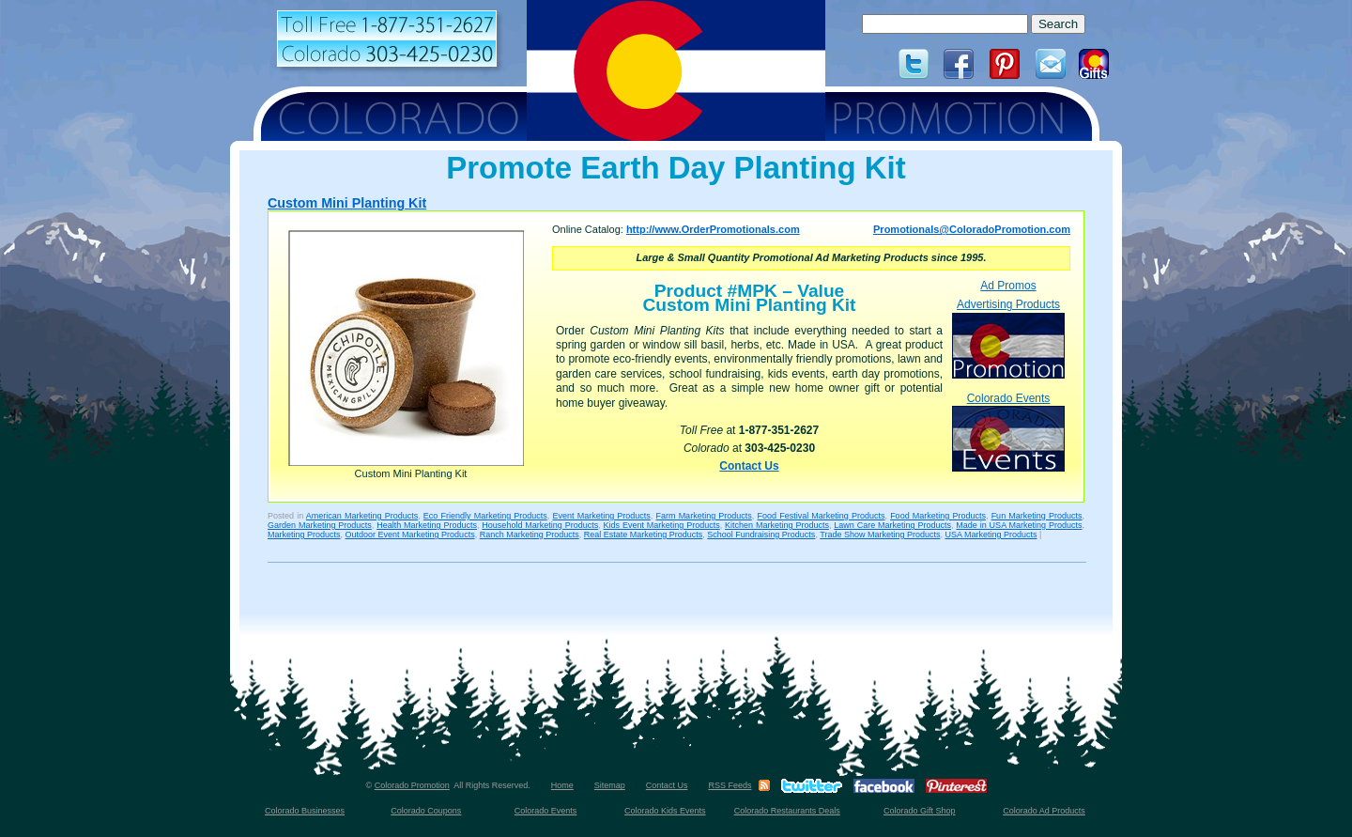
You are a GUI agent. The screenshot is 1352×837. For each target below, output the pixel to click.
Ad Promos (1008, 285)
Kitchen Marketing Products (777, 525)
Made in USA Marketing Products (1019, 525)
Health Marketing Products (426, 525)
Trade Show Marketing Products (880, 534)
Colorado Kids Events (665, 810)
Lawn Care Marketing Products (892, 525)
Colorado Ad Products (1044, 810)
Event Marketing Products (601, 515)
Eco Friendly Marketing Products (485, 515)
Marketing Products (304, 534)
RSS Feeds (729, 785)
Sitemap (609, 785)
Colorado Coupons (426, 810)
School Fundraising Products (761, 534)
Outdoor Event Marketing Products (410, 534)
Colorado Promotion (412, 785)
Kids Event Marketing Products (662, 525)
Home (562, 785)
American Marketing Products (362, 515)
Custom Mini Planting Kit (347, 202)
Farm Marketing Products (703, 515)
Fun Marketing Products (1037, 515)
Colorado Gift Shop (919, 810)
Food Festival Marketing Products (820, 515)
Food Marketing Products (938, 515)
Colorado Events (1008, 432)
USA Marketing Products (991, 534)
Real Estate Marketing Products (643, 534)
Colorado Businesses (305, 810)
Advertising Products (1008, 338)
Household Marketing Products (540, 525)
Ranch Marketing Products (529, 534)
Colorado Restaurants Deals (787, 810)
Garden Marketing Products (320, 525)
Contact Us (748, 466)
